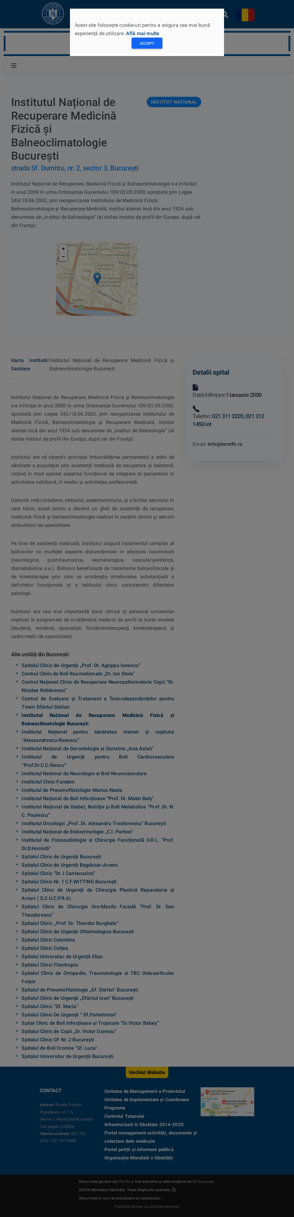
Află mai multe (142, 33)
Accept (147, 43)
